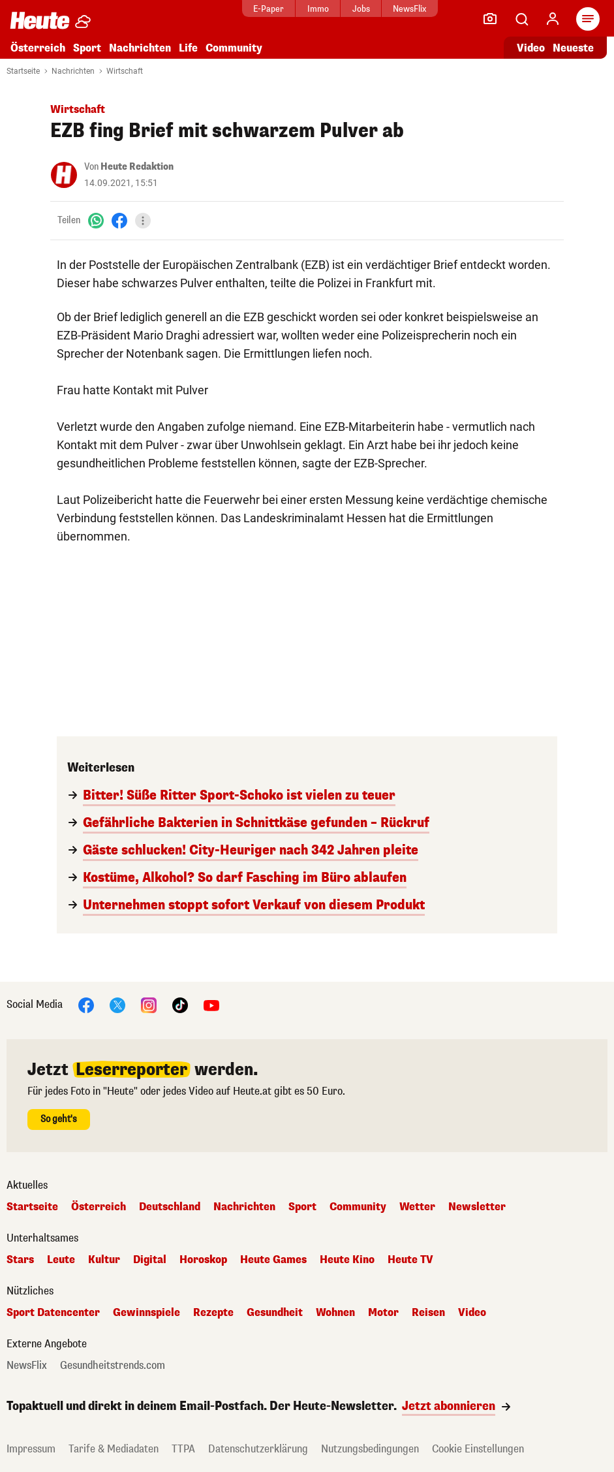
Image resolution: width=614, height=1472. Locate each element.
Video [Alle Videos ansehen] (531, 48)
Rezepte (213, 1312)
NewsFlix (401, 9)
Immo (310, 9)
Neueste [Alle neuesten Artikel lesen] (573, 48)
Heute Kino (347, 1259)
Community (234, 48)
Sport (87, 48)
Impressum (31, 1449)
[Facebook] (119, 220)
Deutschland (169, 1207)
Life (188, 48)
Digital (149, 1259)
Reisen (428, 1312)
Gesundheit (275, 1312)
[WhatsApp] (96, 220)
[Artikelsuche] (521, 19)
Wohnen (335, 1312)
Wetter (417, 1207)
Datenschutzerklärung (258, 1449)
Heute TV (410, 1259)
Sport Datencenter (53, 1312)
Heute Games (273, 1259)
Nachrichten (140, 48)
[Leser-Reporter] (490, 19)
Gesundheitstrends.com (112, 1365)
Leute (61, 1259)
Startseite (23, 71)
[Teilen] (143, 221)
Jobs (353, 9)
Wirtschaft (124, 71)
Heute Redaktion (137, 167)
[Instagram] (149, 1004)
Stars (20, 1259)
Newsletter (477, 1207)
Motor (383, 1312)
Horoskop (203, 1259)
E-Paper (260, 9)
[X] (117, 1004)
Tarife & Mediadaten (114, 1449)
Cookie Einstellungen (478, 1449)
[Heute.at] (40, 20)
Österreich (37, 48)
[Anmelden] (552, 19)
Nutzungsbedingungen (370, 1449)
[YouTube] (211, 1004)
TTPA (183, 1449)
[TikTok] (180, 1004)
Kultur (104, 1259)
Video (472, 1312)
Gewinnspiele (146, 1312)
